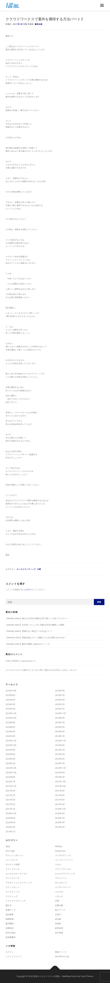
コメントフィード (14, 956)
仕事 (39, 569)
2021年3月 (10, 804)
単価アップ (11, 910)
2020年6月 (10, 822)
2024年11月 (60, 713)
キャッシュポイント (15, 855)
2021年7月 (10, 795)
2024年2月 (10, 736)
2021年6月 (60, 795)
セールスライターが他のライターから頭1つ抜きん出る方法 (32, 670)
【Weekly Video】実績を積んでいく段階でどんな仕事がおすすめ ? (35, 637)
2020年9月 (60, 813)
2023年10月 (11, 745)
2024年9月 (60, 717)
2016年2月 (60, 827)
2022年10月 (11, 772)
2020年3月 (10, 827)
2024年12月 (11, 713)
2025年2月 (10, 708)
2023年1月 (60, 763)
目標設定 (10, 928)
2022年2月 (60, 777)
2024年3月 (60, 731)
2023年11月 (60, 740)
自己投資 (59, 932)
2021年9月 (10, 790)
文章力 (58, 914)
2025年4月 (10, 704)
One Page (10, 850)
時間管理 (10, 919)
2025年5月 (60, 699)
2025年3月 (60, 704)
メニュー (101, 5)
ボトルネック (61, 882)
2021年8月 (60, 790)
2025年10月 (11, 690)
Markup (58, 846)
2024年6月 (10, 727)
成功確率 (10, 914)
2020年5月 (60, 822)
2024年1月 (60, 736)
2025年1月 (60, 708)
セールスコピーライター (17, 873)
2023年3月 (60, 758)
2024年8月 (10, 722)
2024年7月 (60, 722)
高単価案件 (11, 937)
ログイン (30, 589)
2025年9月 (60, 690)
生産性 (58, 923)
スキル (58, 864)
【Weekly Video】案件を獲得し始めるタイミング (28, 644)
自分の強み (11, 932)
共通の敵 (59, 905)
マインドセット (13, 887)
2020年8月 (10, 818)
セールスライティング (26, 569)
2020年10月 (11, 813)
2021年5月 (10, 799)
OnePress (66, 976)
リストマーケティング (16, 900)
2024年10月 (11, 717)
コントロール (12, 859)
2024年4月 (10, 731)
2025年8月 (10, 695)
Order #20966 (12, 660)
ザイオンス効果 (13, 864)
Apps (8, 846)
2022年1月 (10, 781)
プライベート (61, 878)
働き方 (9, 905)
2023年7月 (60, 749)
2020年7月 (60, 818)
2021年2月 (60, 804)
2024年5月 (60, 727)
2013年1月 (10, 831)
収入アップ (60, 910)
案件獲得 (10, 923)
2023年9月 (60, 745)
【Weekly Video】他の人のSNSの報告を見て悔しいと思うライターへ (37, 618)
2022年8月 (10, 777)
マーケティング (13, 891)
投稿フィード (61, 952)
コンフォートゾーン (64, 859)
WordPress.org (62, 956)
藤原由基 (39, 24)
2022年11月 (60, 768)
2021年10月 (60, 786)
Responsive (60, 850)
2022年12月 (11, 768)
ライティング (12, 896)
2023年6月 (10, 754)
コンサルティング (63, 855)
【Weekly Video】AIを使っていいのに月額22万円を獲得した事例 (35, 624)
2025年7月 (60, 695)
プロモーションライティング (19, 882)
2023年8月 (10, 749)
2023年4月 (10, 758)
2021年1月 (10, 808)
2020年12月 (60, 808)
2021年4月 (60, 799)
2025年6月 (10, 699)
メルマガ (59, 891)
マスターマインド (63, 887)
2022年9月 (60, 772)
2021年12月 (60, 781)
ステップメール (13, 869)
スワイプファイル (63, 869)
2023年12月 (11, 740)
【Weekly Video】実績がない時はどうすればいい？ (29, 631)
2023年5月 (60, 754)
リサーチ (59, 896)
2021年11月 (11, 786)
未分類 (58, 919)
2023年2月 (10, 763)
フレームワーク (13, 878)
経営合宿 (59, 928)
